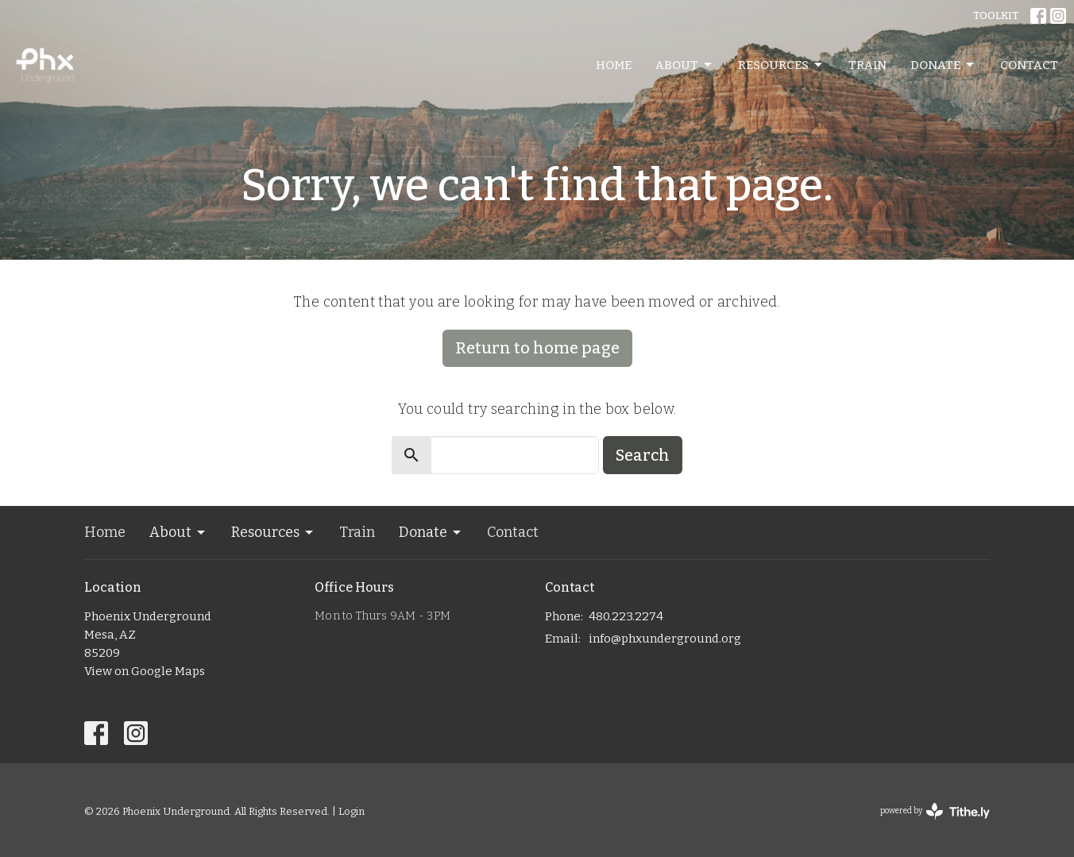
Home (614, 65)
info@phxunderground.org (665, 638)
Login (351, 811)
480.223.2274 (626, 616)
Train (867, 65)
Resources (781, 65)
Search (643, 455)
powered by (935, 811)
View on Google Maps (144, 671)
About (684, 65)
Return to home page (537, 347)
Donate (943, 65)
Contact (1029, 65)
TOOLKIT (995, 15)
